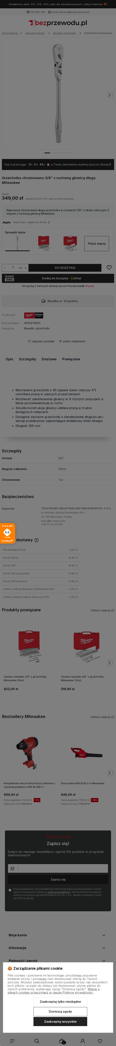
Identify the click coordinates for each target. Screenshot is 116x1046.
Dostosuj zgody (60, 1011)
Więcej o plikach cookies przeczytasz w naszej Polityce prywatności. (54, 990)
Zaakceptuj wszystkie (60, 1021)
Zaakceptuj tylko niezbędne (60, 1001)
